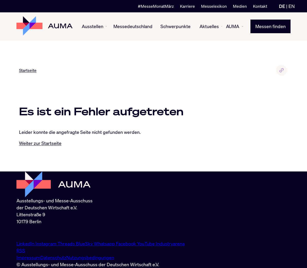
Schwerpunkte (175, 26)
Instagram (46, 243)
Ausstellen (92, 26)
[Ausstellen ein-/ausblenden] (106, 26)
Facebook (126, 243)
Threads (67, 243)
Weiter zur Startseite (40, 143)
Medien (240, 6)
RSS (20, 250)
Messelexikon (214, 6)
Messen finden (270, 26)
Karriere (187, 6)
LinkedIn (25, 243)
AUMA (232, 26)
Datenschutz (53, 257)
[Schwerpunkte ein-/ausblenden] (192, 26)
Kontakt (260, 6)
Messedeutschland (132, 26)
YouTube (146, 243)
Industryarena (170, 243)
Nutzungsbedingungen (90, 257)
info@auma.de (31, 232)
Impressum (28, 257)
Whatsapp (105, 243)
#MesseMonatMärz (156, 6)
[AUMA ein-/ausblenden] (242, 26)
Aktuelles (209, 26)
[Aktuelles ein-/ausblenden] (221, 26)
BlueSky (85, 243)
